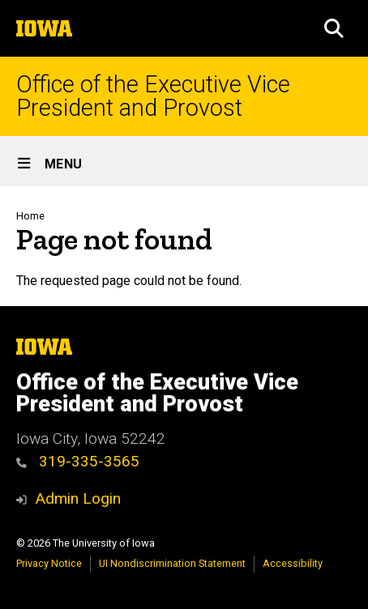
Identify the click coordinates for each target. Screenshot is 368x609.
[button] (334, 28)
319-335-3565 (77, 461)
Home (30, 216)
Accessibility (293, 563)
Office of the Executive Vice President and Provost (153, 96)
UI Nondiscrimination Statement (172, 563)
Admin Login (78, 498)
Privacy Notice (49, 563)
